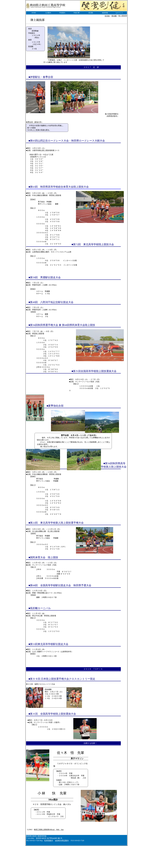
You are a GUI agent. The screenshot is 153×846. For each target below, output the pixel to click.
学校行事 (76, 13)
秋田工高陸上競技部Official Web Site (49, 829)
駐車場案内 (48, 840)
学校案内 (62, 13)
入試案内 (48, 13)
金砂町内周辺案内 (62, 840)
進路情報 (105, 13)
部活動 (91, 13)
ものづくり (119, 13)
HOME (34, 13)
